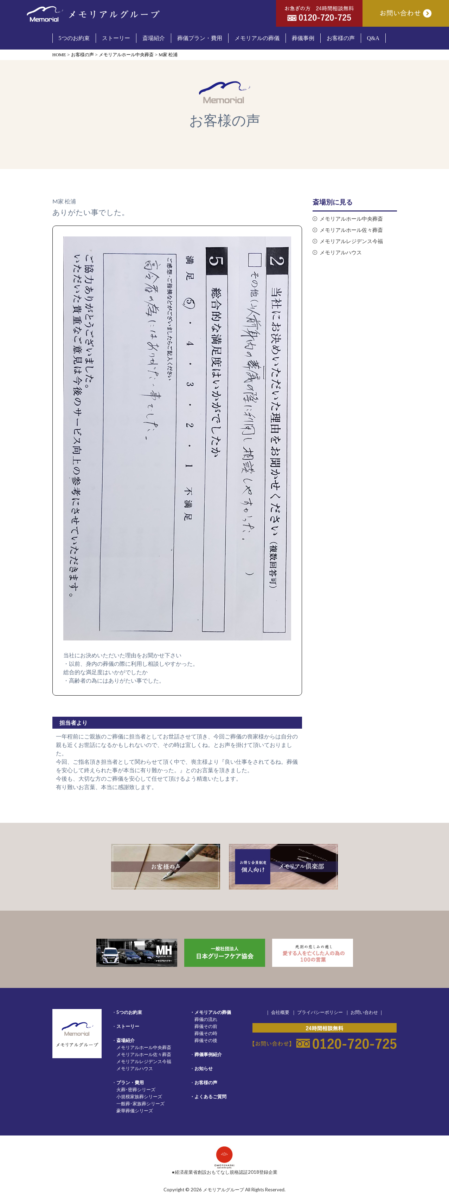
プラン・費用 (130, 1082)
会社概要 (280, 1012)
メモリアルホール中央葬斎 (351, 219)
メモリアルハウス (341, 252)
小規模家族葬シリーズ (139, 1096)
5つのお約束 (129, 1012)
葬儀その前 (205, 1026)
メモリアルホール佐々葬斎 (351, 230)
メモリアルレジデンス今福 (351, 241)
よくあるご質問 (210, 1096)
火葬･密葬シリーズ (135, 1089)
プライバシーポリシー (320, 1012)
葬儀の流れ (205, 1019)
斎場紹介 (125, 1040)
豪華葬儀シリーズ (134, 1110)
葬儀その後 (205, 1040)
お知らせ (203, 1068)
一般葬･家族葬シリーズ (140, 1103)
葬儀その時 (205, 1033)
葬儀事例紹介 (208, 1054)
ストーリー (127, 1026)
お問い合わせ (364, 1012)
